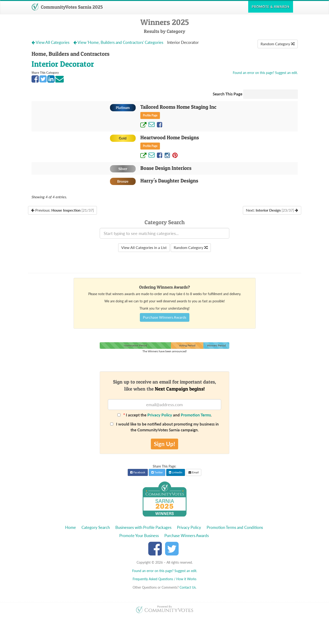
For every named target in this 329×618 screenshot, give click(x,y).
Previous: (62, 210)
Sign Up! (164, 443)
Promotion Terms (196, 414)
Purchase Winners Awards (164, 317)
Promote (271, 7)
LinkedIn (175, 472)
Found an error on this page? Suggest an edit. (265, 73)
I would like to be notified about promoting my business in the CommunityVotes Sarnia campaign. (164, 427)
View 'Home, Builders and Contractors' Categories (118, 42)
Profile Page (150, 115)
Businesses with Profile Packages (143, 527)
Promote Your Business (139, 535)
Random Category (278, 44)
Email (193, 472)
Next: (272, 210)
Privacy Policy (159, 414)
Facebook (137, 472)
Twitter (157, 472)
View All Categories (51, 42)
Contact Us (188, 587)
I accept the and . (164, 414)
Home (70, 527)
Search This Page (227, 93)
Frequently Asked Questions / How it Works (164, 579)
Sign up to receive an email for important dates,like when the (164, 385)
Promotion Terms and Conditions (235, 527)
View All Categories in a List (144, 247)
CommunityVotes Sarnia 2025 (67, 7)
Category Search (95, 527)
